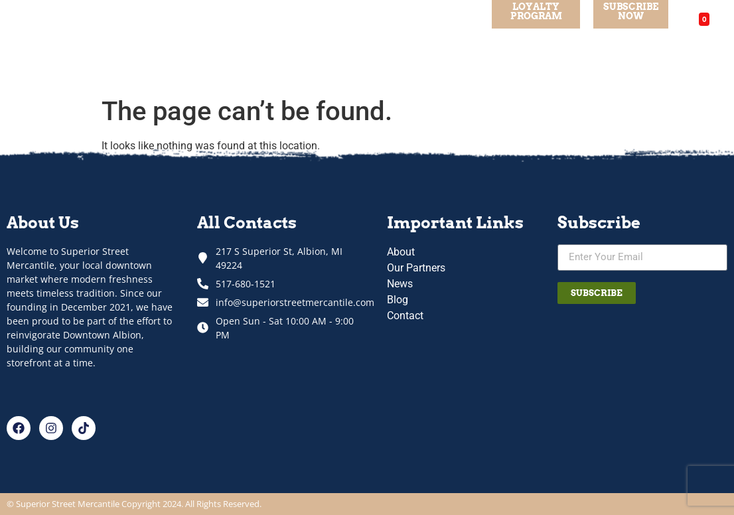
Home (118, 45)
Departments (272, 45)
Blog (409, 45)
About (157, 45)
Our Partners (354, 45)
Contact (452, 45)
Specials (202, 45)
